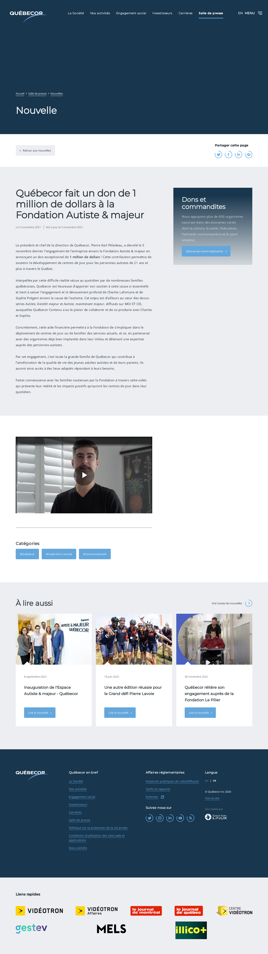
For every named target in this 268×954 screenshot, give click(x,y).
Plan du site (212, 798)
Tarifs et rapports (158, 789)
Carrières (75, 812)
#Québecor (27, 554)
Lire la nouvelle (38, 713)
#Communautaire (94, 554)
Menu (253, 13)
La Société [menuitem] (76, 13)
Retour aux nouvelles (36, 150)
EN (240, 13)
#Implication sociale (59, 554)
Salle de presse (79, 820)
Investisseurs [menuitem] (162, 13)
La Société (76, 781)
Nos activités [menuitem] (100, 13)
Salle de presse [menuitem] (211, 13)
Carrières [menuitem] (186, 13)
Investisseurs (78, 804)
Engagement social (82, 797)
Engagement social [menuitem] (131, 13)
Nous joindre (78, 848)
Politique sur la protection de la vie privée (98, 828)
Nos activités (78, 789)
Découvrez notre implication (205, 245)
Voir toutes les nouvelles (232, 603)
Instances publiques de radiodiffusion (172, 781)
